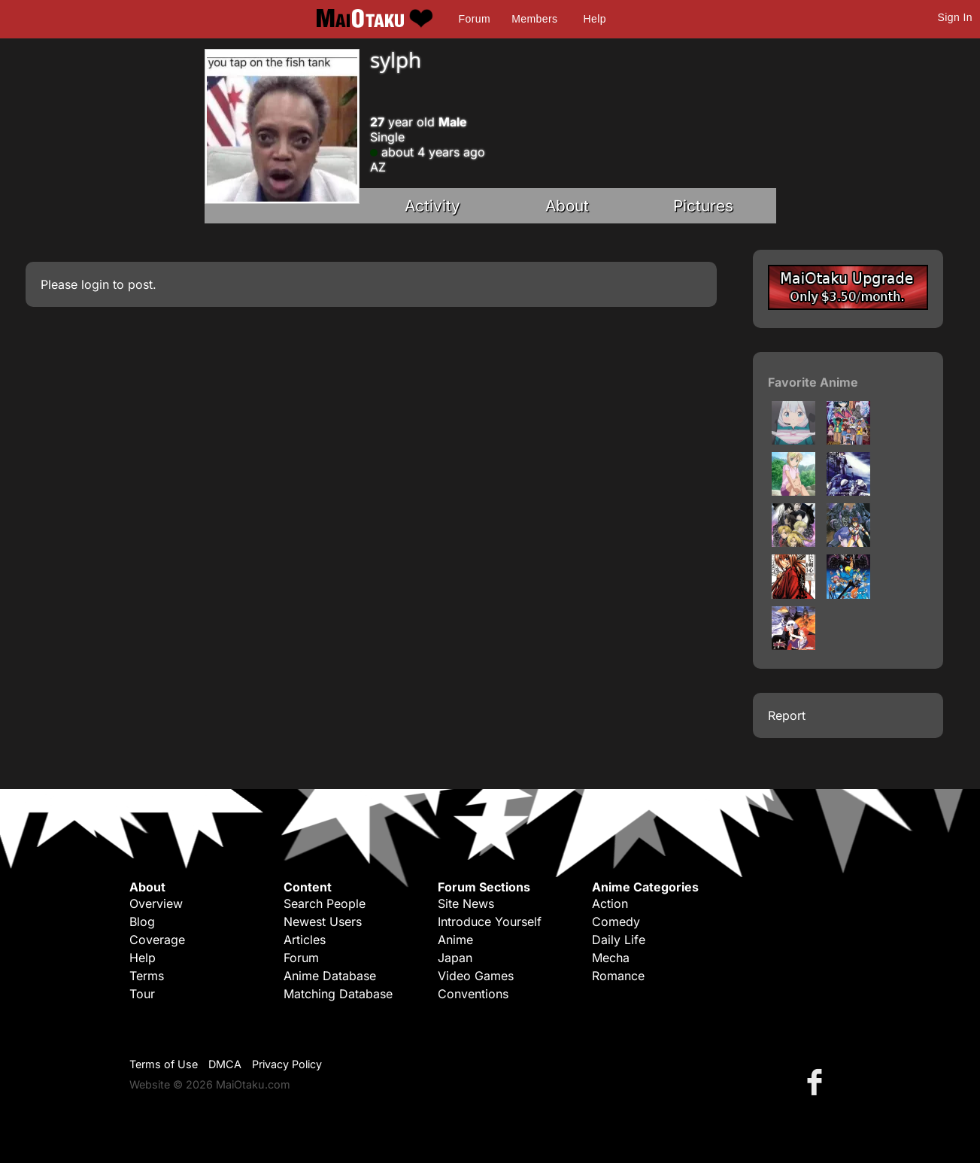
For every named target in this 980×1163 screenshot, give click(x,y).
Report (787, 715)
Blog (142, 921)
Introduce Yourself (490, 921)
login (95, 284)
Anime (455, 939)
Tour (142, 993)
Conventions (473, 993)
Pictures (703, 205)
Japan (455, 957)
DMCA (224, 1064)
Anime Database (330, 975)
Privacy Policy (287, 1064)
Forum (474, 19)
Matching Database (338, 993)
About (567, 205)
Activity (432, 205)
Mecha (611, 957)
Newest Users (323, 921)
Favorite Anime (813, 382)
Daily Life (618, 939)
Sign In (955, 17)
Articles (305, 939)
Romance (618, 975)
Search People (325, 903)
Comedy (616, 921)
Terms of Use (163, 1064)
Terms (146, 975)
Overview (156, 903)
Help (595, 19)
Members (534, 19)
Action (610, 903)
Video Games (476, 975)
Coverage (157, 939)
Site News (466, 903)
